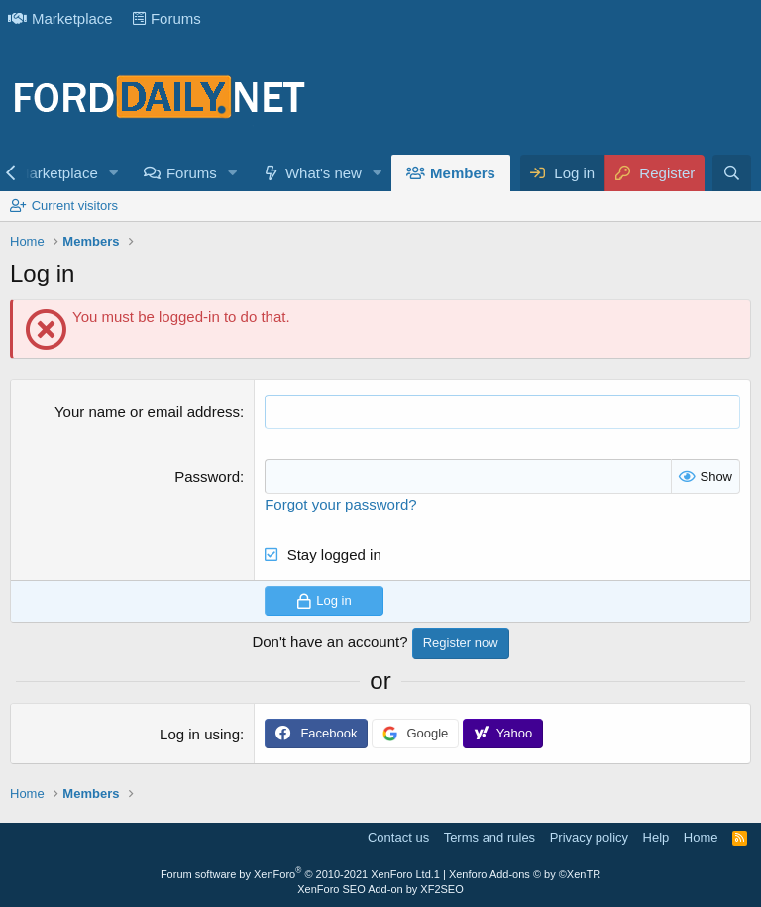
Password (207, 476)
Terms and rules (489, 837)
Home (701, 837)
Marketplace (60, 18)
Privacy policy (589, 837)
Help (656, 837)
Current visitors (75, 205)
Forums (167, 18)
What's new (323, 173)
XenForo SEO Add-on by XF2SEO (380, 889)
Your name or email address (147, 411)
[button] (114, 173)
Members (462, 173)
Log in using (200, 734)
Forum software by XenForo (297, 874)
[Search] (731, 173)
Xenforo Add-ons (524, 874)
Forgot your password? (340, 504)
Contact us (398, 837)
